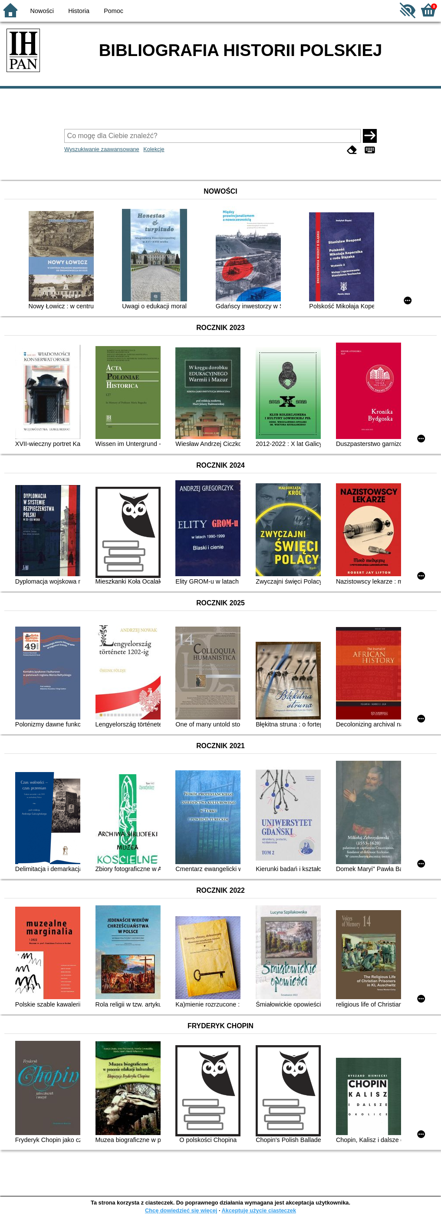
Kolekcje (153, 149)
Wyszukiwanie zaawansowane (101, 149)
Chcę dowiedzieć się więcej (181, 1210)
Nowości (42, 10)
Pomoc (113, 10)
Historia (78, 10)
